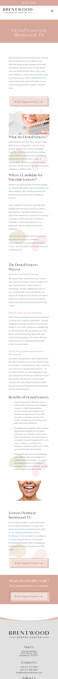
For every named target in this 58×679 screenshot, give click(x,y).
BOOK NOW (29, 2)
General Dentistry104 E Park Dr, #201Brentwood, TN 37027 (29, 653)
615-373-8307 (31, 667)
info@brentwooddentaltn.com (29, 673)
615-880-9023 (31, 670)
